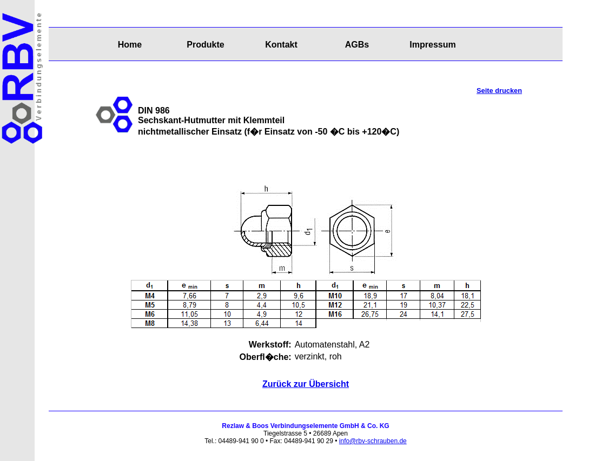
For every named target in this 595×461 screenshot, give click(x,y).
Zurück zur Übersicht (305, 384)
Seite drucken (499, 90)
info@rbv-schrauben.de (373, 441)
